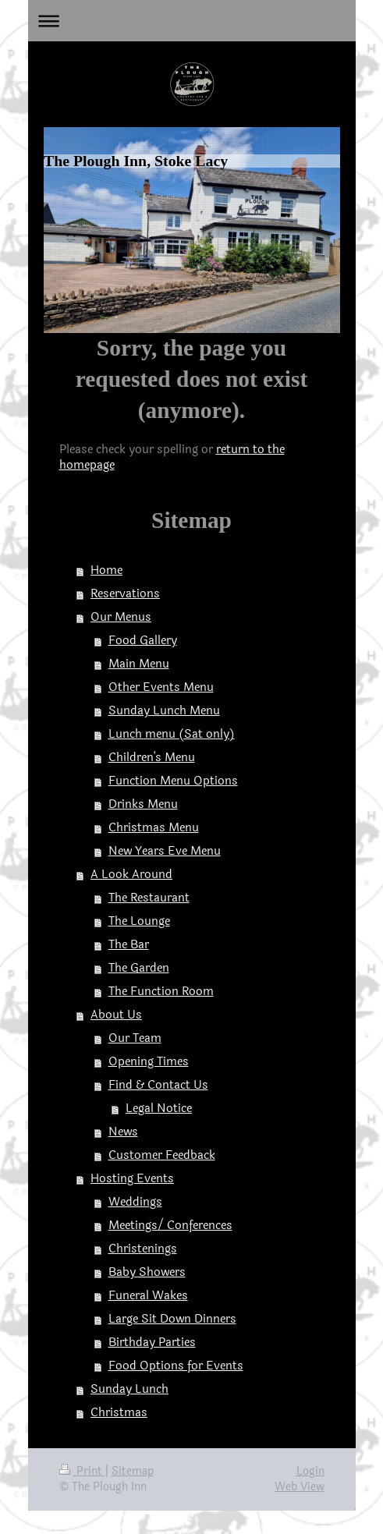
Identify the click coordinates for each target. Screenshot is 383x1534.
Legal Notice (159, 1109)
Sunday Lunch (129, 1389)
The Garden (138, 968)
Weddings (135, 1202)
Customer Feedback (161, 1155)
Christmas (118, 1413)
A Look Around (131, 875)
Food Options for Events (175, 1366)
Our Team (134, 1038)
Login (310, 1471)
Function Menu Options (173, 781)
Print (82, 1471)
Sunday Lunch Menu (164, 711)
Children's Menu (151, 758)
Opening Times (148, 1062)
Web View (299, 1487)
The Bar (128, 945)
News (123, 1132)
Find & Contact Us (158, 1085)
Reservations (125, 594)
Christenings (142, 1249)
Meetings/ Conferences (170, 1226)
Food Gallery (142, 641)
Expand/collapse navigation (192, 20)
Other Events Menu (161, 687)
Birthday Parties (152, 1343)
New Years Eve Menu (164, 851)
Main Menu (138, 664)
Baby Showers (147, 1272)
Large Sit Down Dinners (172, 1319)
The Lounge (139, 921)
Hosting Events (132, 1179)
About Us (116, 1015)
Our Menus (120, 617)
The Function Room (161, 992)
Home (106, 570)
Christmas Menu (153, 828)
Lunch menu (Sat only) (171, 734)
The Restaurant (149, 898)
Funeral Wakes (148, 1296)
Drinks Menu (143, 804)
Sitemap (133, 1471)
